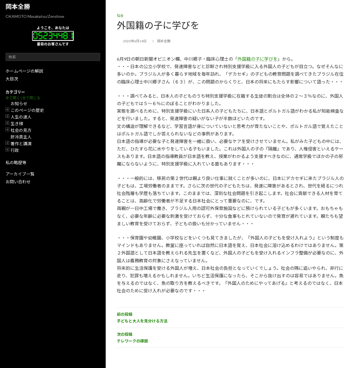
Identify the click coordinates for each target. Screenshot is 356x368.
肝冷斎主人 (21, 136)
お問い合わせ (18, 181)
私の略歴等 (16, 162)
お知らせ (19, 103)
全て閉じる (31, 98)
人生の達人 (21, 116)
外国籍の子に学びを (258, 58)
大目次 (12, 78)
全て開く (13, 98)
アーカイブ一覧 (20, 173)
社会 (120, 15)
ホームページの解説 (24, 70)
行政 (15, 150)
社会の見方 (21, 130)
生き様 (17, 123)
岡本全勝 (18, 6)
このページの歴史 (27, 110)
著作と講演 (21, 143)
